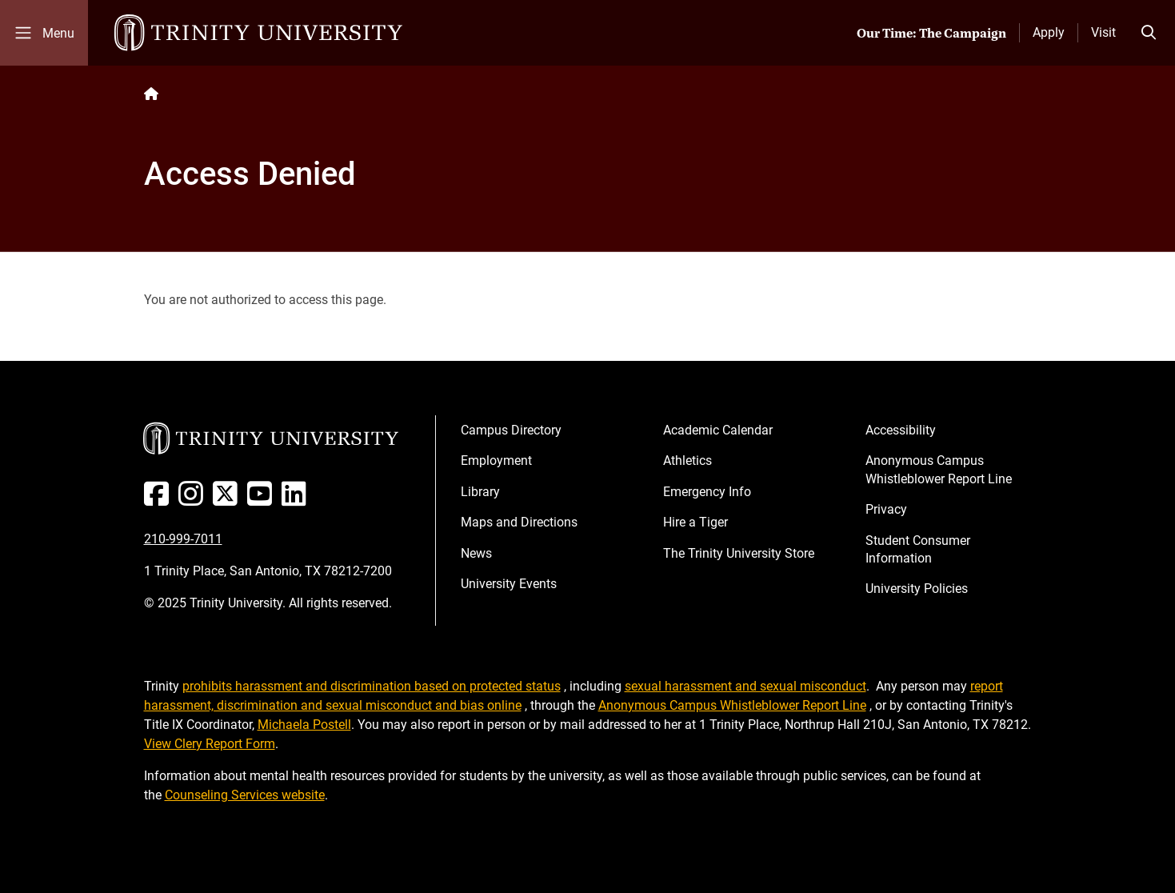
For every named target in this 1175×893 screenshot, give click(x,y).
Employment (496, 460)
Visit (1103, 32)
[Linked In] (297, 499)
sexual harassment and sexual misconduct (745, 686)
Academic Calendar (718, 430)
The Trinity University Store (738, 553)
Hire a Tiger (695, 522)
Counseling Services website (245, 795)
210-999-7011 (183, 539)
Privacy (886, 509)
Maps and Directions (519, 522)
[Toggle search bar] (1149, 33)
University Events (509, 583)
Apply (1049, 32)
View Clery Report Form (209, 743)
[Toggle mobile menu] (44, 33)
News (476, 553)
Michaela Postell (304, 724)
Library (480, 491)
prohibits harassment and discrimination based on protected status (371, 686)
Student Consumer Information (917, 549)
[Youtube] (262, 499)
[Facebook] (159, 499)
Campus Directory (511, 430)
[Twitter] (228, 499)
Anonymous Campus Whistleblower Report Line (938, 469)
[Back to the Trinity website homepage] (151, 94)
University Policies (916, 588)
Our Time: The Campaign (931, 33)
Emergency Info (707, 491)
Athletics (687, 460)
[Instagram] (194, 499)
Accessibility (900, 430)
